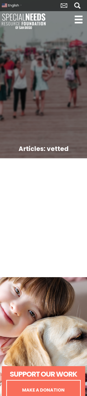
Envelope (64, 5)
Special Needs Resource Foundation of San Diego (24, 21)
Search (77, 5)
